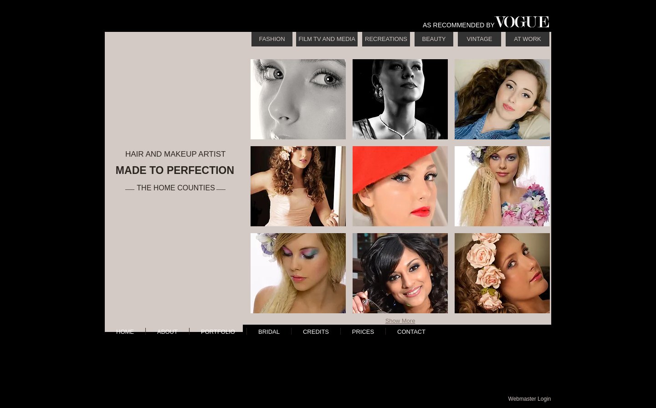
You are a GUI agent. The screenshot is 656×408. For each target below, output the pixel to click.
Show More (400, 320)
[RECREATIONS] (386, 39)
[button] (298, 99)
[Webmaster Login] (529, 398)
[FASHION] (271, 39)
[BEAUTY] (434, 39)
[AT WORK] (527, 39)
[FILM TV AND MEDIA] (327, 39)
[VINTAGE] (479, 39)
